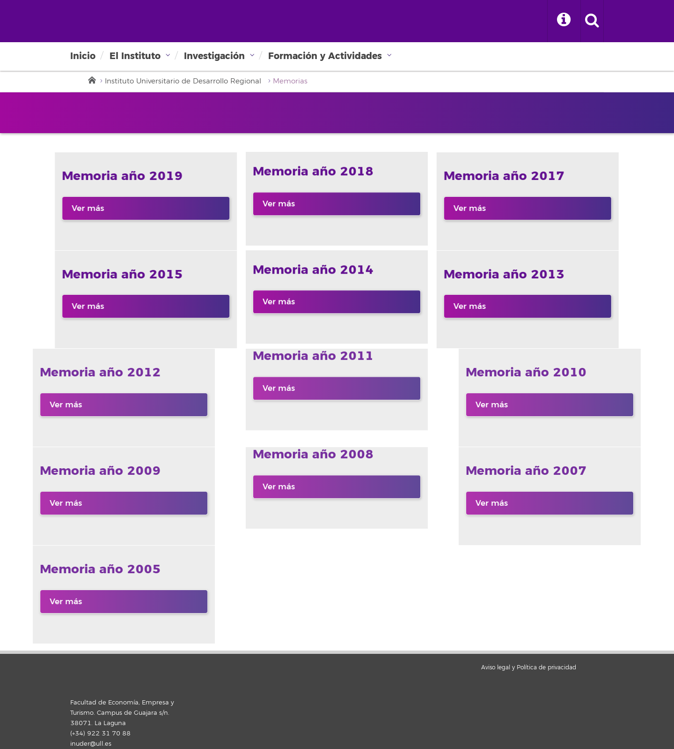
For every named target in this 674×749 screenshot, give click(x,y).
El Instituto (135, 56)
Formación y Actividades (325, 56)
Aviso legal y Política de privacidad (528, 667)
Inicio (82, 56)
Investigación (214, 56)
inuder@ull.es (90, 744)
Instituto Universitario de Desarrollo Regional (183, 81)
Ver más (42, 208)
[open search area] (592, 21)
